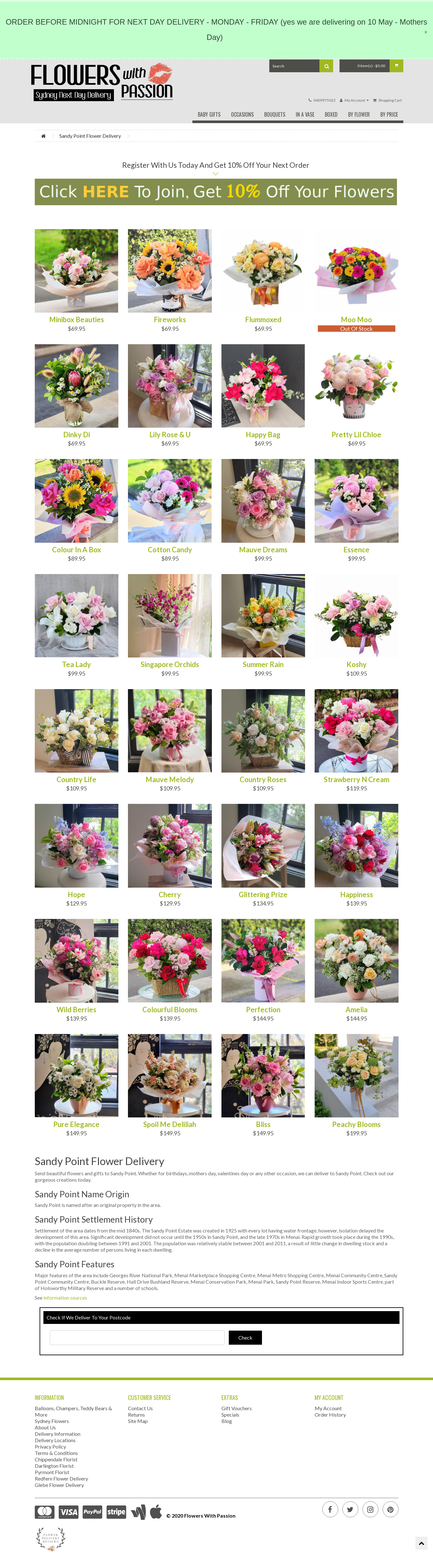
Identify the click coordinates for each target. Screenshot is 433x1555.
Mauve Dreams (263, 550)
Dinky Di (76, 435)
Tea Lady (76, 664)
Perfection (263, 1010)
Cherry (170, 894)
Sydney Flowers (52, 1421)
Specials (230, 1414)
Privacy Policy (50, 1446)
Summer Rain (263, 664)
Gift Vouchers (236, 1408)
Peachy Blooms (356, 1124)
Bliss (263, 1124)
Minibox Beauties (76, 319)
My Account (328, 1408)
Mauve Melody (170, 779)
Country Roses (263, 779)
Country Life (76, 779)
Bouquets (274, 114)
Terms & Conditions (56, 1453)
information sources (65, 1298)
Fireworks (170, 319)
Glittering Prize (263, 894)
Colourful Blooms (170, 1010)
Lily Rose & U (169, 435)
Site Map (138, 1421)
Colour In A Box (76, 550)
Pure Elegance (76, 1124)
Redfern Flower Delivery (61, 1478)
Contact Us (140, 1408)
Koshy (357, 664)
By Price (389, 114)
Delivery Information (57, 1434)
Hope (76, 894)
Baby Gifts (209, 114)
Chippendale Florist (56, 1459)
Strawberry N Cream (356, 779)
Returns (136, 1414)
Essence (356, 550)
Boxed (331, 114)
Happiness (356, 894)
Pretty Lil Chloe (356, 435)
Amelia (357, 1010)
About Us (45, 1427)
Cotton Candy (170, 550)
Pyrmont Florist (52, 1472)
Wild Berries (76, 1010)
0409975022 (324, 100)
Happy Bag (263, 435)
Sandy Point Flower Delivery (90, 136)
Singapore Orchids (170, 664)
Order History (330, 1414)
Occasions (242, 114)
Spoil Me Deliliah (169, 1124)
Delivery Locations (55, 1440)
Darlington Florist (54, 1466)
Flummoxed (263, 319)
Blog (226, 1421)
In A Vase (305, 114)
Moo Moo (356, 319)
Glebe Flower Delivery (59, 1485)
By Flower (359, 114)
